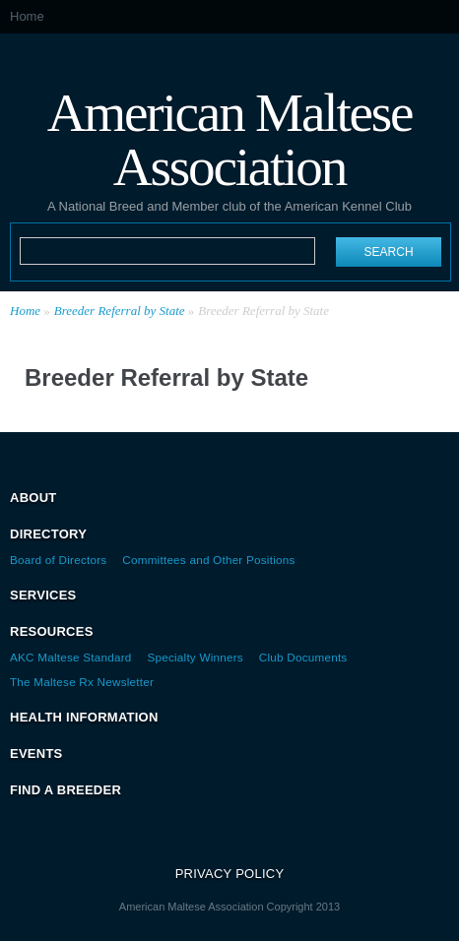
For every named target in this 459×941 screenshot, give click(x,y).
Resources (52, 631)
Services (43, 595)
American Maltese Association (230, 138)
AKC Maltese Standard (71, 657)
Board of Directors (58, 559)
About (33, 497)
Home (27, 16)
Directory (48, 534)
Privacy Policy (230, 873)
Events (36, 753)
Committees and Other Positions (208, 559)
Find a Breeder (65, 790)
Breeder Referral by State (119, 310)
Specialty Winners (195, 657)
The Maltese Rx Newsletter (82, 681)
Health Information (84, 717)
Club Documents (303, 657)
